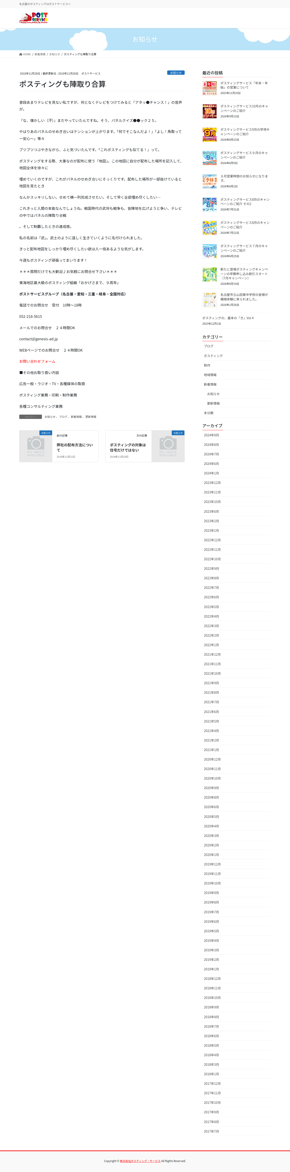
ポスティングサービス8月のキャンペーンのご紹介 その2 (245, 201)
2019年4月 (211, 940)
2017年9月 (211, 1112)
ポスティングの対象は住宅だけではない (128, 447)
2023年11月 (212, 492)
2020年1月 (211, 854)
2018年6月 (211, 1036)
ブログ (63, 416)
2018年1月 (211, 1074)
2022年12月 (212, 540)
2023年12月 (212, 482)
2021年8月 (211, 692)
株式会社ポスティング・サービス (140, 1161)
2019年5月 (211, 931)
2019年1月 (211, 969)
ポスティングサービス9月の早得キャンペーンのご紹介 (245, 131)
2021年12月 (212, 654)
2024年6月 (211, 463)
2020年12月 (212, 759)
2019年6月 (211, 921)
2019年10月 (212, 883)
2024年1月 (211, 473)
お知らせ (176, 72)
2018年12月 (212, 978)
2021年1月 (211, 749)
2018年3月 (211, 1064)
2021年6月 (211, 711)
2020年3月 (211, 835)
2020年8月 (211, 797)
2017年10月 (212, 1102)
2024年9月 (211, 435)
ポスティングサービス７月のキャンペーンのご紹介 (244, 248)
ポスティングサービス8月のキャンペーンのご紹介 (245, 224)
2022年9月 (211, 568)
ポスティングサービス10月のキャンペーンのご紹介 (244, 108)
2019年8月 (211, 902)
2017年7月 (211, 1131)
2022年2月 (211, 635)
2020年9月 (211, 787)
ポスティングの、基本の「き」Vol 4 (228, 318)
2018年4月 (211, 1055)
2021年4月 (211, 730)
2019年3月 (211, 950)
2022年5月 (211, 606)
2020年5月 (211, 816)
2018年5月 (211, 1045)
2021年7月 (211, 702)
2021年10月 (212, 673)
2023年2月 (211, 521)
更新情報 (90, 416)
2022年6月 (211, 597)
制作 (207, 365)
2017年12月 (212, 1083)
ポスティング (213, 355)
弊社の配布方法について (75, 447)
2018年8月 (211, 1017)
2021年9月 (211, 683)
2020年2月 (211, 845)
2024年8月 (211, 444)
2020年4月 (211, 826)
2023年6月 (211, 511)
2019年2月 (211, 959)
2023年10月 (212, 501)
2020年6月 (211, 807)
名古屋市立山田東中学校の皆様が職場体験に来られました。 (244, 296)
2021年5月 (211, 721)
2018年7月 (211, 1026)
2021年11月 (212, 664)
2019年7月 (211, 912)
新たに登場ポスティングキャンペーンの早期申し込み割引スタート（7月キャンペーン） (244, 273)
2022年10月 (212, 559)
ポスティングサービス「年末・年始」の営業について (244, 85)
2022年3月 (211, 625)
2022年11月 (212, 549)
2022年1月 (211, 645)
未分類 (208, 413)
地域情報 (210, 374)
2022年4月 (211, 616)
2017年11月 (212, 1093)
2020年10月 (212, 778)
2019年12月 (212, 864)
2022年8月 (211, 578)
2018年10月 (212, 997)
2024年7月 (211, 454)
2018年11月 (212, 988)
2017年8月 (211, 1121)
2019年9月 (211, 892)
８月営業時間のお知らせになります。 (244, 178)
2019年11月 (212, 873)
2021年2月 (211, 740)
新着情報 (76, 416)
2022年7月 (211, 587)
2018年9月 (211, 1007)
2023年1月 (211, 530)
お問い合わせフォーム (37, 361)
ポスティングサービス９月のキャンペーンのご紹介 (244, 154)
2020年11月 (212, 768)
